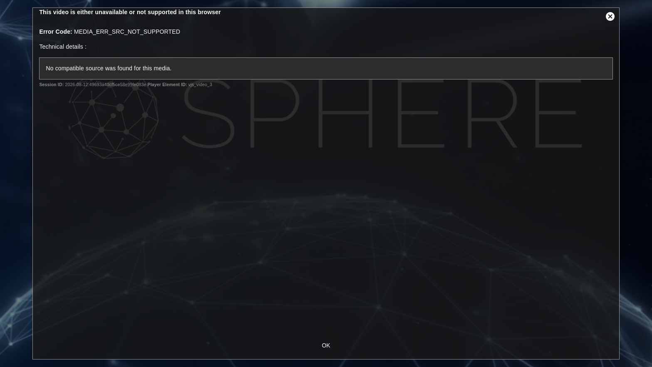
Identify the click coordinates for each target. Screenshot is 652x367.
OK (326, 345)
